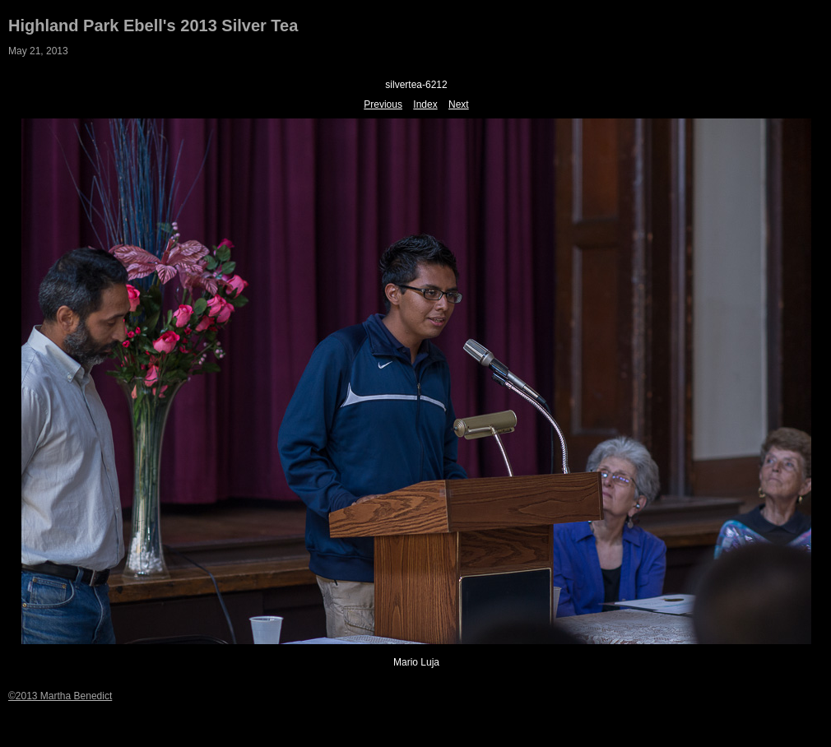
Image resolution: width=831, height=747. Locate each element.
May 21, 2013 (38, 51)
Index (425, 104)
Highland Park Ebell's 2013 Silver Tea (153, 25)
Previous (383, 104)
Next (458, 104)
